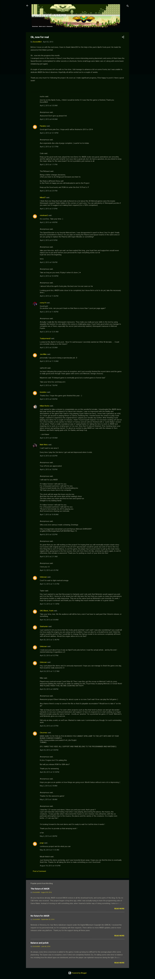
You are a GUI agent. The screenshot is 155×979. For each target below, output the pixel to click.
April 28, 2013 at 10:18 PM (49, 772)
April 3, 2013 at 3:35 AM (48, 347)
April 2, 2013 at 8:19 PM (48, 240)
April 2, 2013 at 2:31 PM (48, 191)
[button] (123, 37)
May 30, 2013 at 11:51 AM (49, 850)
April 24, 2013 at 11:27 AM (49, 671)
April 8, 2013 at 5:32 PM (48, 534)
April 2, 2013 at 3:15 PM (48, 209)
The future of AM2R (40, 888)
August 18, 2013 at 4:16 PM (50, 866)
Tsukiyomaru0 (45, 338)
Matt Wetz (44, 445)
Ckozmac (43, 733)
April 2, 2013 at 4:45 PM (48, 222)
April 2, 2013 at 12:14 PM (49, 133)
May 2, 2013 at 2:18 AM (48, 786)
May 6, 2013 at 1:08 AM (48, 799)
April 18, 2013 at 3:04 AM (49, 620)
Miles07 (43, 197)
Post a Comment (39, 871)
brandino (43, 392)
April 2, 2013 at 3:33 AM (48, 106)
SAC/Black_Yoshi (46, 611)
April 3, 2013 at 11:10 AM (49, 361)
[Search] (127, 6)
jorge (42, 843)
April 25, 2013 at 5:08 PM (49, 689)
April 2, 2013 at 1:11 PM (48, 164)
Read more (119, 909)
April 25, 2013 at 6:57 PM (49, 726)
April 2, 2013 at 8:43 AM (48, 119)
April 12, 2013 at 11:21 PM (49, 584)
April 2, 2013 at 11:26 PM (49, 296)
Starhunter (44, 626)
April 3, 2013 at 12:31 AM (49, 332)
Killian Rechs (44, 406)
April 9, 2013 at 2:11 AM (48, 557)
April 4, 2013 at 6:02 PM (48, 456)
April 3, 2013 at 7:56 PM (48, 385)
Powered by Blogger (77, 973)
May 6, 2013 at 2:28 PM (48, 836)
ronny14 (43, 303)
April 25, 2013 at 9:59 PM (49, 750)
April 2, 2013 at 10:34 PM (49, 276)
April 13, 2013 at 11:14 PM (49, 604)
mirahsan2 (44, 215)
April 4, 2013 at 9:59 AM (48, 438)
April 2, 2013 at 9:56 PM (48, 262)
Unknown (43, 577)
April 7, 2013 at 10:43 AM (49, 514)
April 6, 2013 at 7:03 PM (48, 469)
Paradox (43, 126)
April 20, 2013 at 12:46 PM (49, 640)
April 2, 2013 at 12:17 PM (49, 147)
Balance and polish (40, 943)
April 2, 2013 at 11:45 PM (49, 312)
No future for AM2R (40, 916)
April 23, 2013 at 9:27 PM (49, 655)
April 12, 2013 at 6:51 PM (49, 570)
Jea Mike (43, 354)
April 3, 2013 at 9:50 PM (48, 399)
